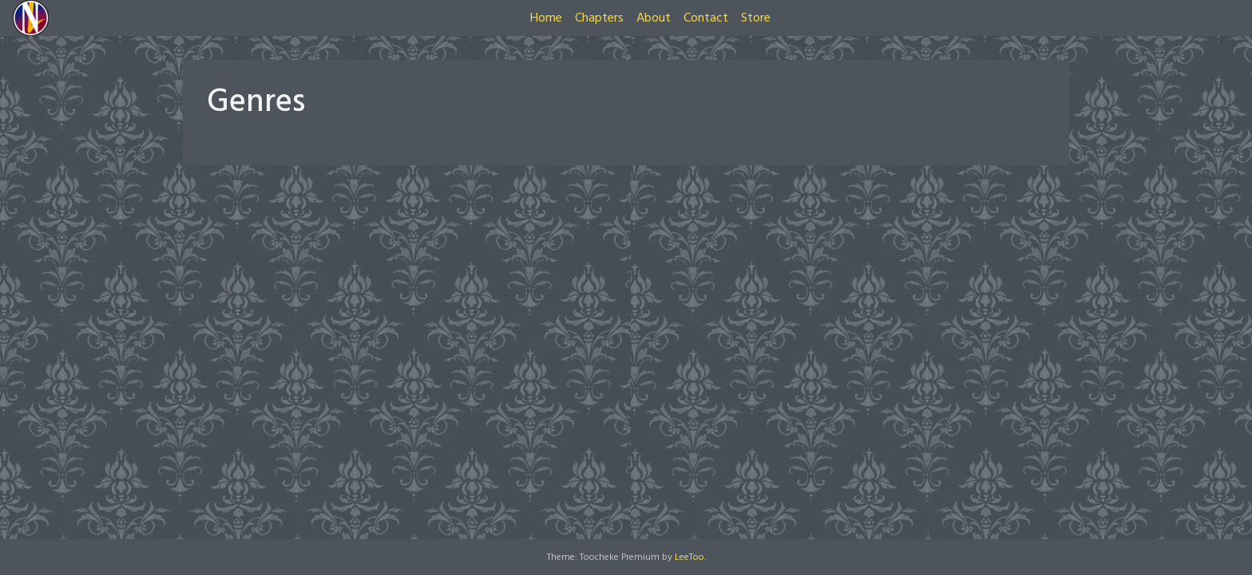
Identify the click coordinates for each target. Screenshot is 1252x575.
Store (756, 18)
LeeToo (689, 557)
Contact (705, 18)
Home (546, 18)
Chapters (599, 18)
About (653, 18)
